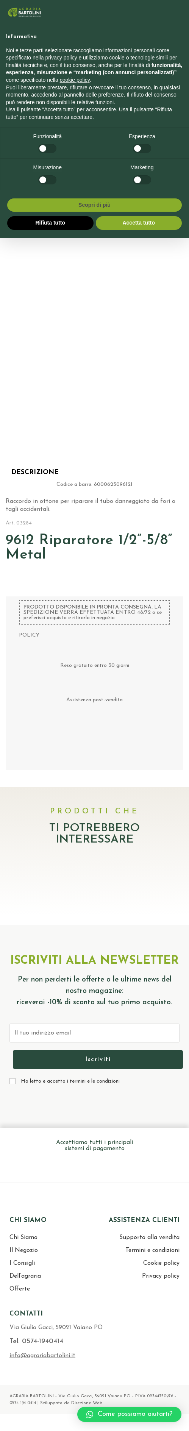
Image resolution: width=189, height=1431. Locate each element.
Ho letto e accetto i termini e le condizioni (70, 1081)
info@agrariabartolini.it (42, 1356)
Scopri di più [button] (94, 205)
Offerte (19, 1289)
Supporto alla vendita (149, 1237)
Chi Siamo (23, 1237)
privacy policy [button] (61, 58)
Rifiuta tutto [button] (50, 223)
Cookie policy (161, 1263)
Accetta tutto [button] (138, 223)
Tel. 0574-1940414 (36, 1341)
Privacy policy (161, 1276)
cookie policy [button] (75, 80)
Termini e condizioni (152, 1250)
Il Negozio (23, 1250)
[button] (129, 1414)
